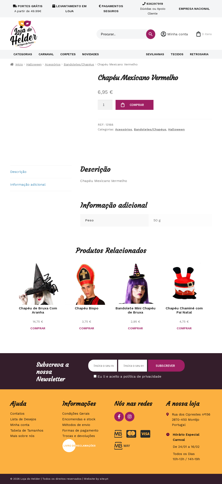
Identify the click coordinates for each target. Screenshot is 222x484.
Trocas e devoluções (78, 436)
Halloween (34, 64)
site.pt (104, 478)
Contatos (17, 414)
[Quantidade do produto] (105, 105)
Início (19, 64)
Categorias (22, 54)
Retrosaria (199, 54)
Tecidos (177, 54)
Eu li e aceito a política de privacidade (129, 376)
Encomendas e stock (78, 419)
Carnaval (46, 54)
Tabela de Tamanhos (26, 430)
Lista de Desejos (23, 419)
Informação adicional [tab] (28, 184)
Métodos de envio (76, 425)
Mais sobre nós (22, 436)
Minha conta (177, 34)
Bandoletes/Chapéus (79, 64)
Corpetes (68, 54)
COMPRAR (137, 104)
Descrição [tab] (18, 172)
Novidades (90, 54)
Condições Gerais (76, 414)
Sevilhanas (155, 54)
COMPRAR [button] (37, 328)
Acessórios (52, 64)
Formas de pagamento (80, 430)
